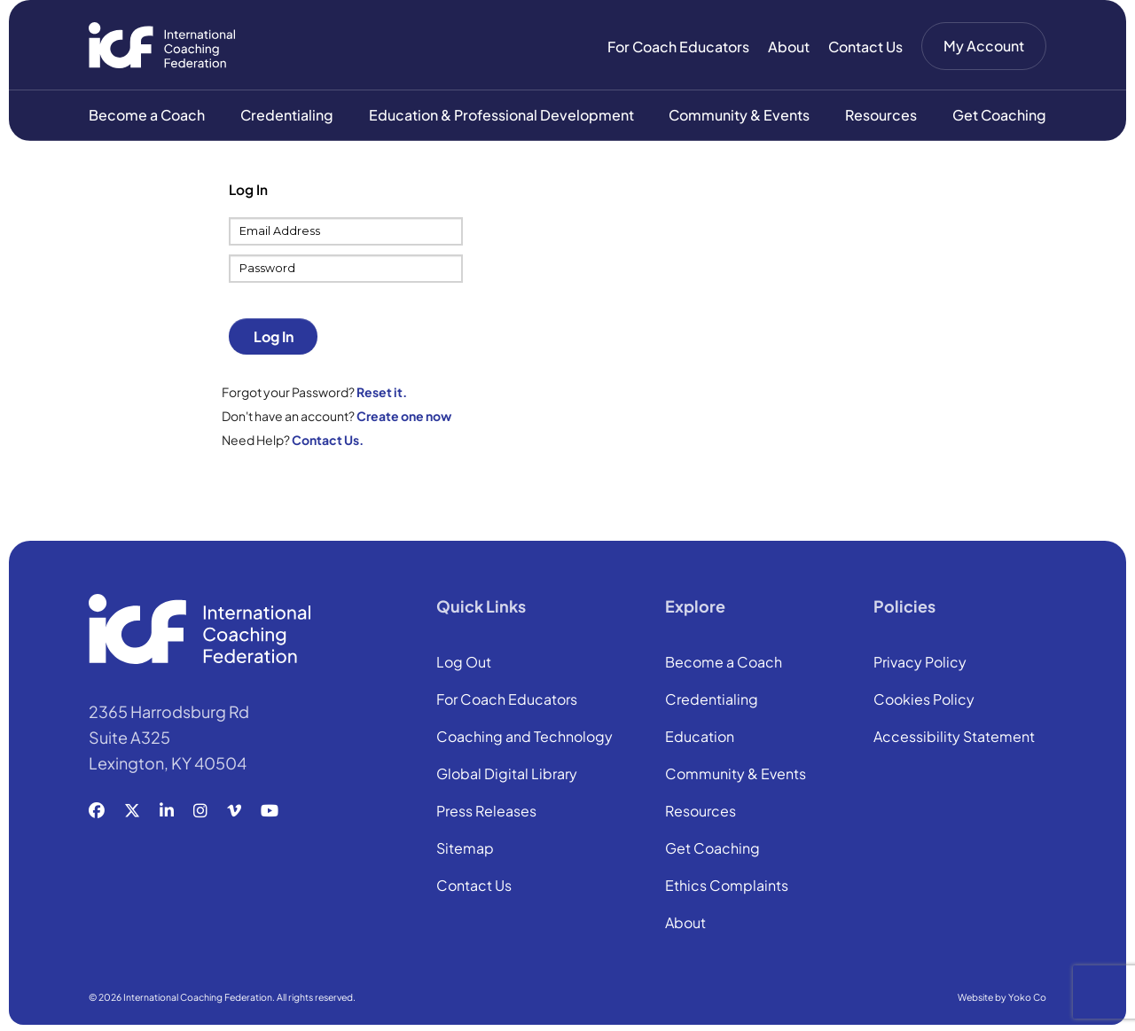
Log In (274, 338)
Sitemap (465, 851)
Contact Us (865, 46)
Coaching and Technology (524, 739)
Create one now (403, 418)
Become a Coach (147, 116)
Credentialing (286, 116)
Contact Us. (328, 441)
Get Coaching (999, 116)
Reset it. (381, 394)
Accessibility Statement (954, 739)
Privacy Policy (920, 665)
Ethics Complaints (726, 888)
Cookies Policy (924, 702)
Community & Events (739, 116)
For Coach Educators (678, 46)
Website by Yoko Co (1002, 998)
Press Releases (486, 814)
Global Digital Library (506, 777)
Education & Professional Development (501, 116)
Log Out (463, 665)
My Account (983, 45)
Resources (881, 116)
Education (699, 739)
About (789, 46)
